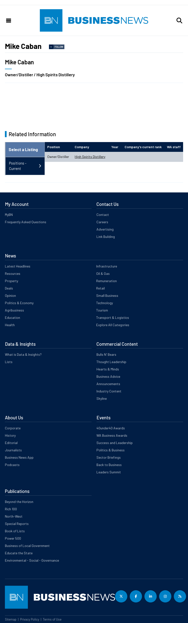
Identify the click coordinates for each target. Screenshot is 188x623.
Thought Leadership (111, 362)
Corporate (13, 428)
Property (11, 281)
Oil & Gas (103, 273)
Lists (8, 362)
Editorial (11, 443)
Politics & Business (110, 450)
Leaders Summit (108, 472)
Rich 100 (11, 509)
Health (10, 325)
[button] (179, 20)
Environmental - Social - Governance (32, 560)
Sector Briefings (108, 457)
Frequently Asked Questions (25, 222)
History (10, 435)
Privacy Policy (29, 619)
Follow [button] (59, 46)
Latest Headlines (17, 266)
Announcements (108, 384)
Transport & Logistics (112, 317)
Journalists (13, 450)
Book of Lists (15, 531)
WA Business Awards (111, 435)
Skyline (101, 398)
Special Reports (17, 524)
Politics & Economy (19, 303)
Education (12, 317)
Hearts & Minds (107, 369)
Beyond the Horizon (19, 502)
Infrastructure (106, 266)
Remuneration (106, 281)
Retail (100, 288)
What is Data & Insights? (23, 354)
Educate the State (19, 553)
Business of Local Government (27, 546)
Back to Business (109, 465)
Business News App (19, 457)
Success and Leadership (114, 443)
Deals (9, 288)
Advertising (105, 229)
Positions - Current (17, 166)
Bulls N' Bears (106, 354)
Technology (104, 303)
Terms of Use (52, 619)
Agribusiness (14, 310)
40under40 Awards (110, 428)
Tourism (102, 310)
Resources (12, 273)
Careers (102, 222)
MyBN (9, 214)
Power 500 (13, 538)
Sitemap (10, 619)
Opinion (10, 295)
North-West (14, 516)
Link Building (105, 236)
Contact (102, 214)
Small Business (107, 295)
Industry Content (108, 391)
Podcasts (12, 465)
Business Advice (108, 376)
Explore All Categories (112, 325)
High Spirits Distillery (90, 157)
